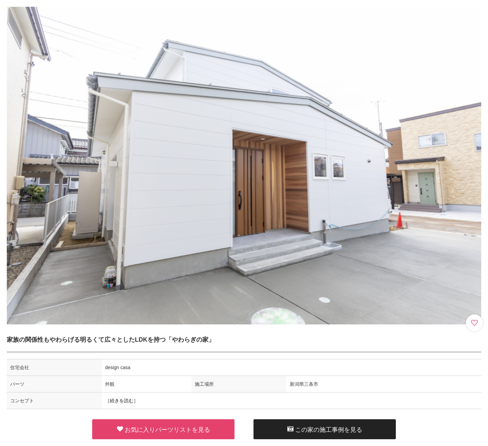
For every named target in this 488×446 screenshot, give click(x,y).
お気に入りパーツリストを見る (163, 429)
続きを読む (122, 400)
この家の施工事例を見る (324, 429)
